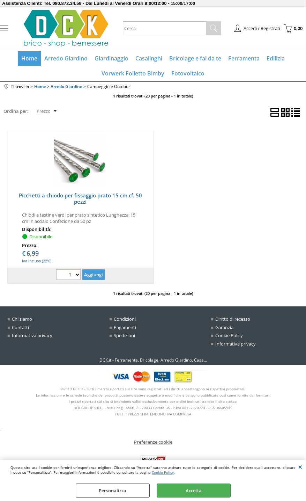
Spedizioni (124, 335)
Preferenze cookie (153, 442)
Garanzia (224, 327)
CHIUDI (300, 466)
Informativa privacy (32, 335)
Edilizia (276, 58)
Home (29, 58)
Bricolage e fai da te (195, 58)
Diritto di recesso (232, 319)
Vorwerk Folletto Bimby (133, 73)
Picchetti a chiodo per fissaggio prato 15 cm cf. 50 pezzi (80, 198)
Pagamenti (125, 327)
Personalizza (112, 490)
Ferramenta (244, 58)
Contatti (20, 327)
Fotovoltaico (187, 73)
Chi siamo (22, 319)
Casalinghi (148, 58)
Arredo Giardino (66, 58)
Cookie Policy (163, 472)
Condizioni (125, 319)
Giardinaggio (111, 58)
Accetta (194, 490)
